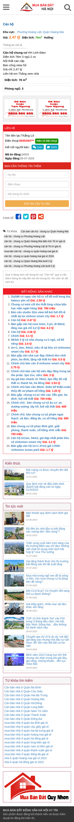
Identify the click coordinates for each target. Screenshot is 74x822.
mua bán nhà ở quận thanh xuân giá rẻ (28, 750)
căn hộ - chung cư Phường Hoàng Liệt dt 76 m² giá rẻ (32, 246)
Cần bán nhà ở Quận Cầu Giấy (23, 691)
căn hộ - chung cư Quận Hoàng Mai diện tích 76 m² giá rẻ (34, 241)
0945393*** (26, 140)
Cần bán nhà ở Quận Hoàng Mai (24, 699)
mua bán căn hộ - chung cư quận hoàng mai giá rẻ (31, 251)
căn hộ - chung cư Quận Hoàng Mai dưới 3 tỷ (28, 261)
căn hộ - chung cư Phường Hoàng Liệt (24, 236)
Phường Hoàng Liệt (29, 32)
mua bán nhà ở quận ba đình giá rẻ (26, 722)
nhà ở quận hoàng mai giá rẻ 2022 (25, 758)
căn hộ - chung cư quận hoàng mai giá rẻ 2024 (29, 256)
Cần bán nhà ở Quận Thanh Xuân (25, 714)
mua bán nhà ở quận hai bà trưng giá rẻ (28, 730)
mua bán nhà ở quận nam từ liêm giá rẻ (28, 746)
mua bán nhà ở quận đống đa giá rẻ (26, 754)
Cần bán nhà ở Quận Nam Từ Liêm (26, 711)
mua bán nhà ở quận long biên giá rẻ (27, 742)
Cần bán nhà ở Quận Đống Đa (23, 718)
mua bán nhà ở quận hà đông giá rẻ (26, 738)
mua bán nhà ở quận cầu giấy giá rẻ (26, 726)
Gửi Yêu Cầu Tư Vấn (37, 203)
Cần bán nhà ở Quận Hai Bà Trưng (25, 695)
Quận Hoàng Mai (53, 32)
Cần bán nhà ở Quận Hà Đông (23, 703)
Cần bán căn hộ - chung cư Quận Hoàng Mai (44, 231)
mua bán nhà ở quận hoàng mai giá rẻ (27, 734)
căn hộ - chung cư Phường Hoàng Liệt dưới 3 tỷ (29, 266)
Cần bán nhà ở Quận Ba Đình (22, 687)
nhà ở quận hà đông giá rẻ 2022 (24, 762)
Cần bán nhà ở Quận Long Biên (24, 707)
